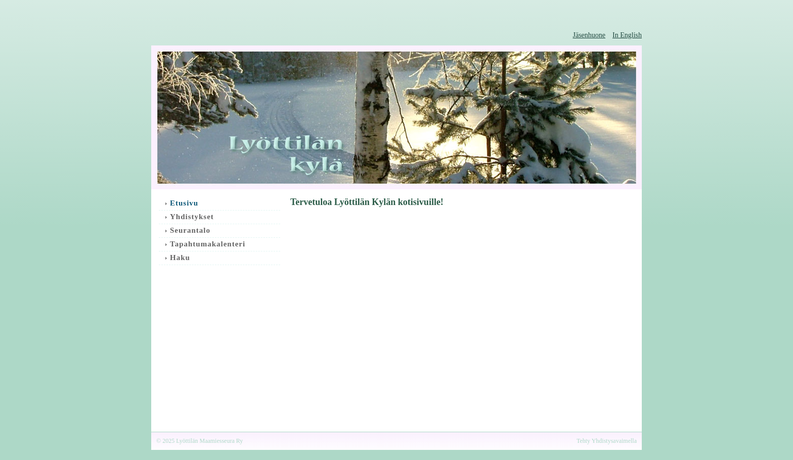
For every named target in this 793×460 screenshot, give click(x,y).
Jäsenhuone (589, 35)
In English (627, 35)
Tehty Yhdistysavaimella (607, 440)
